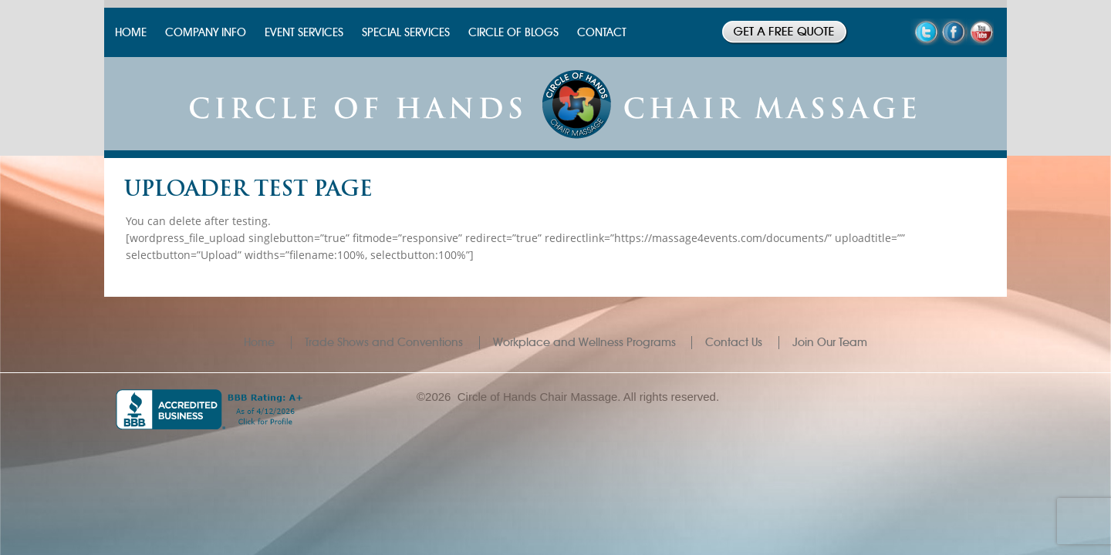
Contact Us (733, 342)
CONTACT (601, 32)
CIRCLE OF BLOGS (513, 32)
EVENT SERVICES (304, 32)
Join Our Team (829, 342)
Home (259, 342)
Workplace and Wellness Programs (584, 342)
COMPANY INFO (205, 32)
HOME (131, 32)
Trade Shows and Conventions (384, 342)
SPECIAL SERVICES (406, 32)
